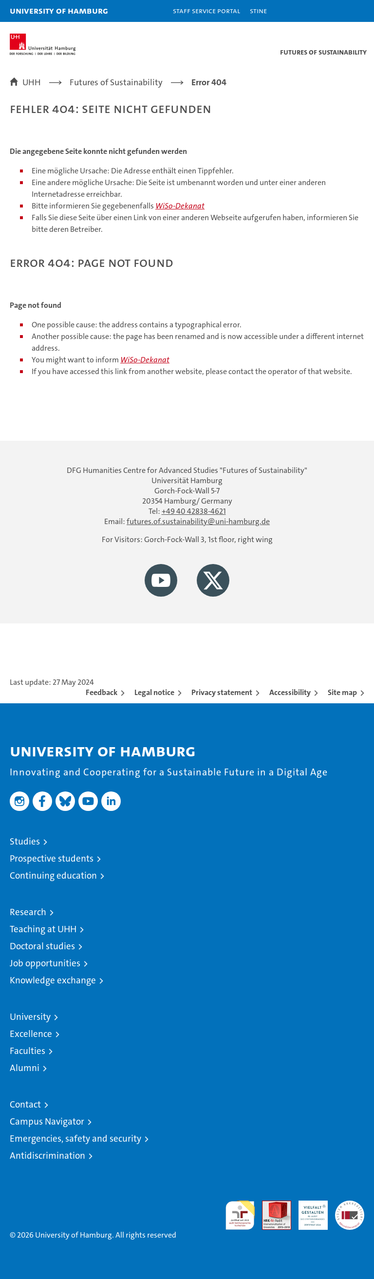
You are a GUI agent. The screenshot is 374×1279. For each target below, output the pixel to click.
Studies (25, 841)
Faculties (27, 1051)
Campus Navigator (47, 1121)
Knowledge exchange (53, 980)
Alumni (24, 1068)
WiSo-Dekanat (180, 206)
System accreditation (349, 1211)
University (30, 1017)
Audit (271, 1206)
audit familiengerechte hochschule (240, 1215)
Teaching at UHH (43, 929)
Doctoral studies (42, 946)
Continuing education (53, 875)
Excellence (31, 1034)
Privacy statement (221, 692)
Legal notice (154, 692)
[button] (336, 11)
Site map (342, 692)
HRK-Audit (308, 1211)
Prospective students (52, 858)
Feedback (101, 692)
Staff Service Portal (206, 10)
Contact (25, 1104)
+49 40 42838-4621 (194, 511)
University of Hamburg (59, 10)
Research (28, 912)
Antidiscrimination (47, 1155)
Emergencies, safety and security (75, 1138)
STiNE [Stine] (258, 10)
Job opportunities (45, 963)
